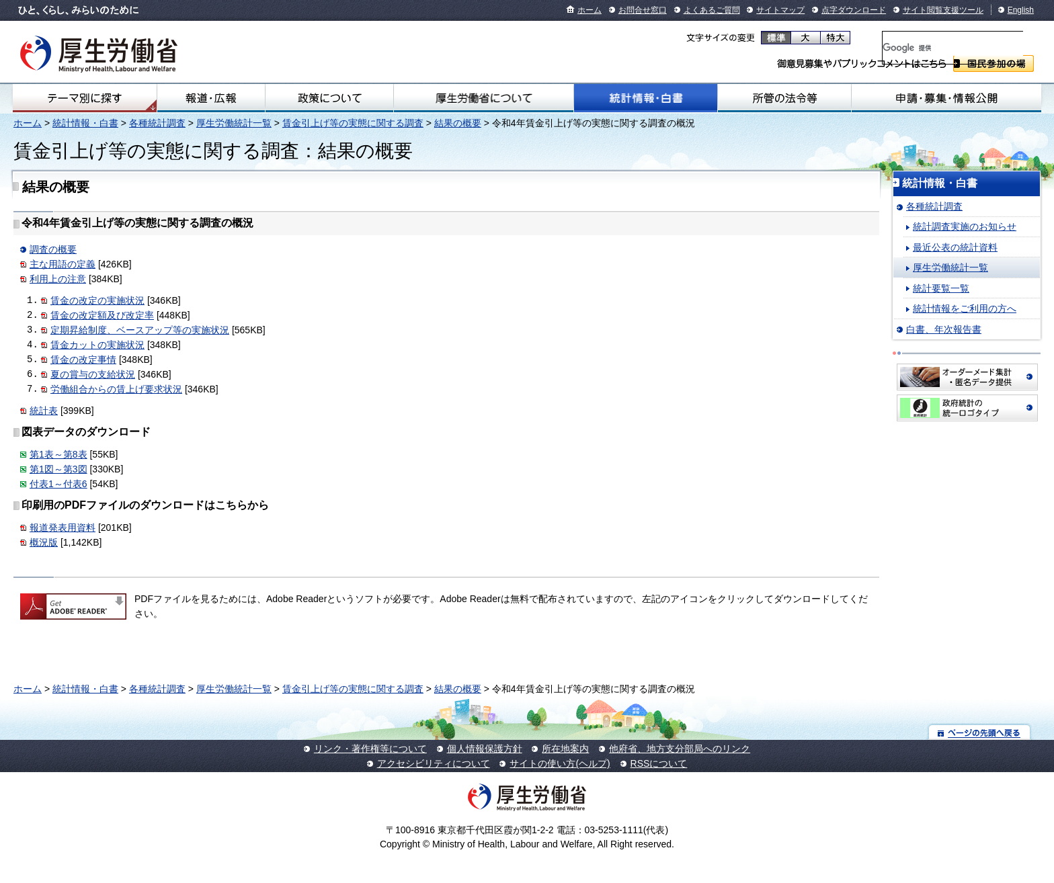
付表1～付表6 (58, 483)
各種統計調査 (157, 123)
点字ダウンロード (853, 10)
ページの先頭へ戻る (980, 732)
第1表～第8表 (58, 454)
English (1021, 10)
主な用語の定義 (62, 264)
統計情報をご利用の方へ (964, 308)
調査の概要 (53, 249)
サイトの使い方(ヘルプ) (560, 763)
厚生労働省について (483, 98)
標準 (776, 38)
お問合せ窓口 (642, 10)
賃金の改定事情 (83, 359)
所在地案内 (565, 748)
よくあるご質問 (712, 10)
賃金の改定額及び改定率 (102, 315)
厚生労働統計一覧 (234, 123)
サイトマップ (780, 10)
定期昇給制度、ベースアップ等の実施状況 (139, 330)
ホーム (589, 10)
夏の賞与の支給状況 (92, 374)
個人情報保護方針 (484, 748)
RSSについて (659, 763)
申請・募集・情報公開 (946, 98)
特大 (835, 38)
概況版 (44, 542)
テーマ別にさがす (85, 98)
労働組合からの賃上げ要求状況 (116, 389)
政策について (329, 98)
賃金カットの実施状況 (97, 344)
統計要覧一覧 (941, 288)
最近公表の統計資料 (955, 247)
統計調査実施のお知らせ (964, 226)
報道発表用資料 (62, 527)
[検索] (953, 48)
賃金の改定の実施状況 (97, 300)
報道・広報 (211, 98)
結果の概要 (457, 123)
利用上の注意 (58, 279)
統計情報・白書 (645, 98)
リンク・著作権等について (370, 748)
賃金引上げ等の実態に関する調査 (352, 123)
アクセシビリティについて (433, 763)
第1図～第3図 (58, 469)
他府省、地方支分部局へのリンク (679, 748)
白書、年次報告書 (943, 329)
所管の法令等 (784, 98)
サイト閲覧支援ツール (943, 10)
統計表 (44, 410)
